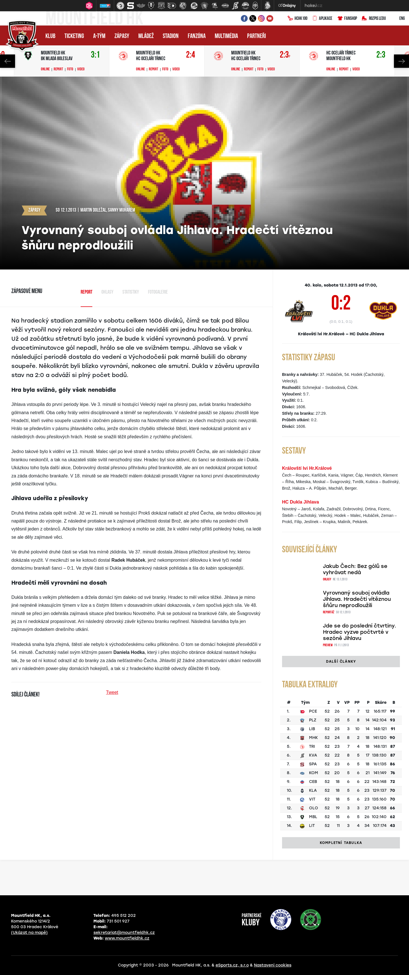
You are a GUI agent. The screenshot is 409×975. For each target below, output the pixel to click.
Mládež (146, 36)
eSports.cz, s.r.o (232, 965)
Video (81, 69)
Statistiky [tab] (130, 292)
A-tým (99, 36)
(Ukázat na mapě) (29, 932)
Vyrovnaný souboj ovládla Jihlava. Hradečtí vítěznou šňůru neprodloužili (357, 599)
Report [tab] (86, 292)
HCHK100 (297, 18)
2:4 (190, 55)
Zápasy (121, 36)
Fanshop (347, 18)
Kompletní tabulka (341, 843)
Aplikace (322, 18)
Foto (70, 69)
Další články (341, 662)
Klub (50, 36)
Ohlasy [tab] (107, 292)
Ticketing (74, 36)
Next (401, 61)
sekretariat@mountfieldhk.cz (124, 932)
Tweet (112, 692)
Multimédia (226, 36)
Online (45, 69)
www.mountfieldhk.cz (127, 938)
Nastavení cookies (272, 965)
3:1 (95, 55)
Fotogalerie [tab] (158, 292)
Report (58, 69)
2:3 (285, 55)
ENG (397, 18)
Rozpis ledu (374, 18)
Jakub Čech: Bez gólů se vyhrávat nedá (355, 569)
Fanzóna (197, 36)
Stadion (171, 36)
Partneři (256, 36)
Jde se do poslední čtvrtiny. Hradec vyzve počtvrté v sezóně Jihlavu (359, 632)
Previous (7, 61)
